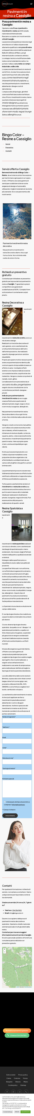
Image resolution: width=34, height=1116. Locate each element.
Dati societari (10, 1075)
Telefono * (17, 729)
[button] (31, 4)
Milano (25, 1082)
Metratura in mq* (17, 760)
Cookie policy (12, 1085)
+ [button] (4, 949)
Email (17, 740)
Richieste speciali (17, 788)
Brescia (18, 1082)
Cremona (17, 1078)
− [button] (4, 952)
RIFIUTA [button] (17, 1112)
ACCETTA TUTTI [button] (26, 1112)
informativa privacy (18, 805)
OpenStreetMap (28, 987)
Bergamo (9, 1082)
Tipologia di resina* (17, 771)
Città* (17, 750)
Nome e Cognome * (17, 719)
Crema (8, 1078)
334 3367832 (17, 910)
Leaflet (17, 987)
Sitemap (23, 1085)
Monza (25, 1078)
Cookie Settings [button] (7, 1112)
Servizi (8, 144)
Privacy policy (23, 1075)
